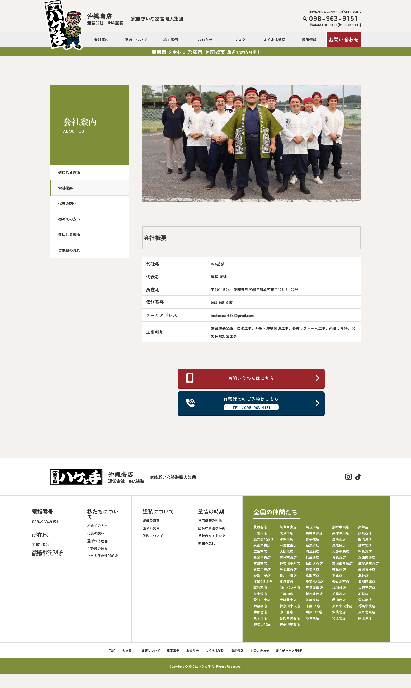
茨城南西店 (288, 557)
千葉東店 (365, 551)
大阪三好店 (366, 587)
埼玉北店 (339, 617)
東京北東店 (366, 611)
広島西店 (365, 533)
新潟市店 (312, 545)
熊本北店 (365, 545)
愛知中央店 (262, 599)
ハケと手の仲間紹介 (102, 555)
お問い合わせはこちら (253, 378)
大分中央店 (340, 551)
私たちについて (103, 514)
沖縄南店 (286, 539)
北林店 (363, 575)
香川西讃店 (366, 581)
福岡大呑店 (314, 563)
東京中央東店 (342, 605)
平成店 (337, 575)
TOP (112, 650)
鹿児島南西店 (368, 563)
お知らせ (205, 39)
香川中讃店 (288, 575)
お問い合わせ (344, 39)
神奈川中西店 (290, 563)
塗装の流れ (206, 543)
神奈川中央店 (290, 605)
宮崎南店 (260, 563)
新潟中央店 (262, 557)
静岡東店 (365, 539)
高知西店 (260, 587)
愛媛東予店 (366, 569)
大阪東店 (286, 551)
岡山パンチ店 (290, 587)
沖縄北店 (339, 611)
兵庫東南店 (340, 533)
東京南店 (260, 617)
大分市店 (286, 533)
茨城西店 (260, 526)
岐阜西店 (339, 569)
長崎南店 (339, 539)
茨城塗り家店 (342, 563)
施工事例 (170, 39)
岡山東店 (365, 617)
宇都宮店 (260, 611)
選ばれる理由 (69, 172)
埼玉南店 (312, 526)
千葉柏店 (286, 593)
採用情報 (309, 39)
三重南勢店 (314, 587)
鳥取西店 (312, 575)
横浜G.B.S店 (262, 581)
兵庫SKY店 (314, 611)
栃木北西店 (314, 593)
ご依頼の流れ (69, 250)
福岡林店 (339, 587)
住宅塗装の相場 (210, 520)
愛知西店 (312, 569)
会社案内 (101, 39)
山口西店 (286, 611)
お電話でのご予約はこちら (253, 403)
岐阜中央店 (288, 526)
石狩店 (363, 593)
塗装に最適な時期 (211, 528)
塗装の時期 (151, 520)
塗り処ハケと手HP (289, 650)
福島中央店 (366, 605)
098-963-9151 (45, 521)
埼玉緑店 (312, 551)
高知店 (363, 526)
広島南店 (260, 551)
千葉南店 (260, 533)
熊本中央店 (340, 526)
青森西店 (339, 557)
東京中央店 (262, 569)
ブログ (239, 39)
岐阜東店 (312, 617)
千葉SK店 (313, 605)
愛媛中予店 (262, 575)
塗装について (136, 39)
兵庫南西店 (366, 557)
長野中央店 (314, 533)
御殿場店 (260, 605)
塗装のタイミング (211, 535)
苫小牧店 (260, 593)
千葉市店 (339, 593)
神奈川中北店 (290, 624)
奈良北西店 (340, 581)
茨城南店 (365, 599)
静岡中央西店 (290, 617)
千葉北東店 (288, 545)
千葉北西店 (288, 569)
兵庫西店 (312, 557)
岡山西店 (339, 599)
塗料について (153, 535)
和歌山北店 (262, 624)
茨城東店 (312, 599)
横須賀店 (286, 581)
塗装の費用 (151, 528)
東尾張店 (339, 545)
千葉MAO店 (315, 581)
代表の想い (67, 203)
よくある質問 (274, 39)
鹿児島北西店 (263, 539)
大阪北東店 (288, 599)
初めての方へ (69, 219)
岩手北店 (312, 539)
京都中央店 (262, 545)
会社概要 (65, 187)
